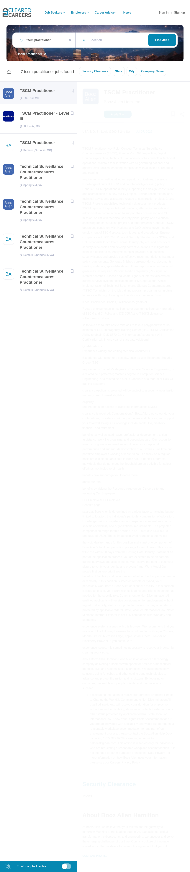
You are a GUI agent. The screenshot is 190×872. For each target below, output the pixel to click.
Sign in (163, 12)
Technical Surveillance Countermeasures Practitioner (41, 173)
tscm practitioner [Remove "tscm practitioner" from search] (30, 54)
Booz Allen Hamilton (122, 102)
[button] (181, 114)
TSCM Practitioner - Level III (44, 117)
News (127, 12)
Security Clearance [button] (95, 71)
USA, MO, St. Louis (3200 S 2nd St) (106, 131)
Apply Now (117, 114)
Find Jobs (162, 39)
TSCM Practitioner (37, 90)
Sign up (179, 12)
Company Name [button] (152, 71)
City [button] (132, 71)
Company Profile (94, 855)
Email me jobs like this (31, 866)
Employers (78, 12)
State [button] (118, 71)
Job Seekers (53, 12)
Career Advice (105, 12)
